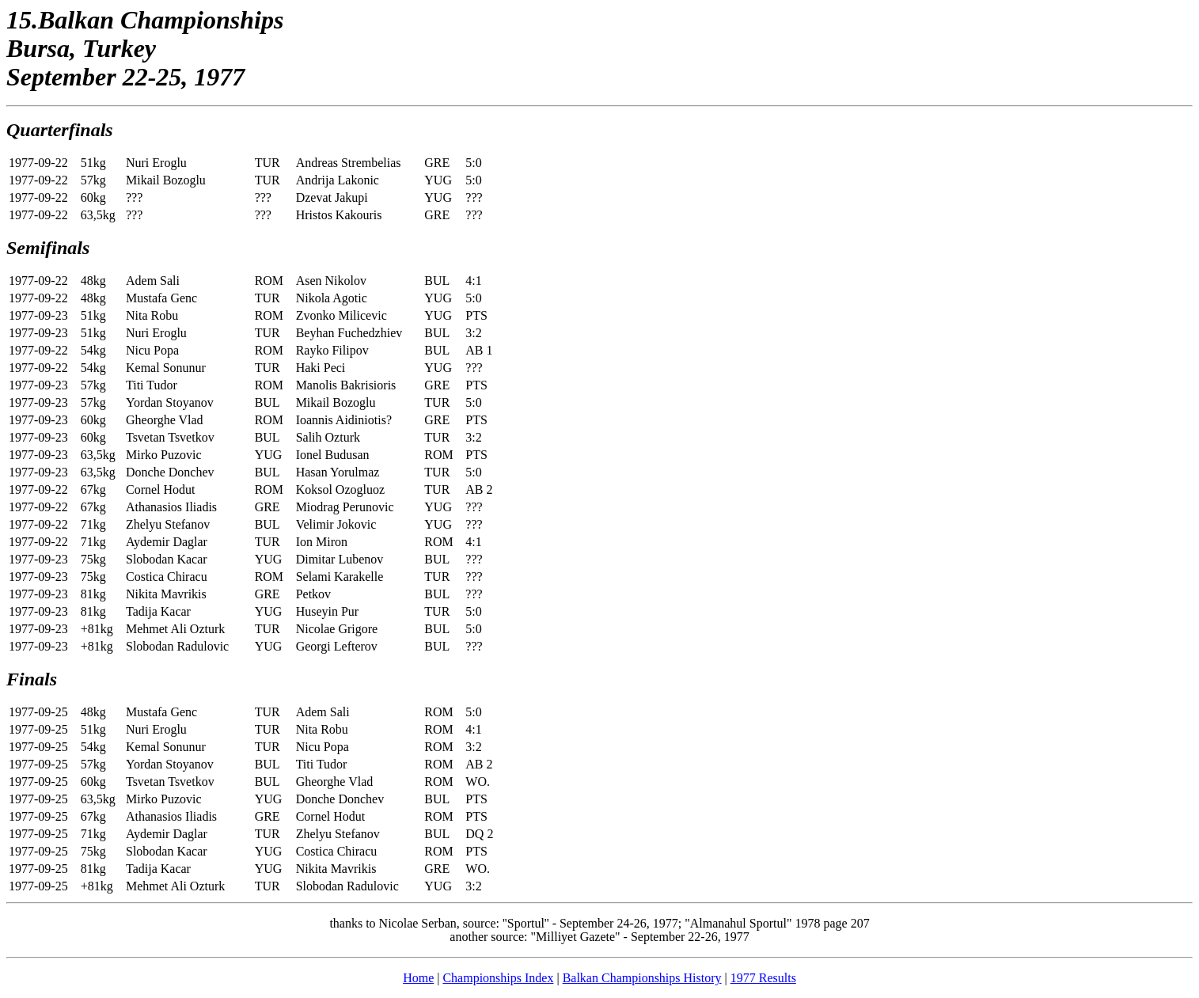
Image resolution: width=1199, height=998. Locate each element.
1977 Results (763, 978)
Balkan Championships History (642, 978)
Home (418, 978)
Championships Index (497, 978)
